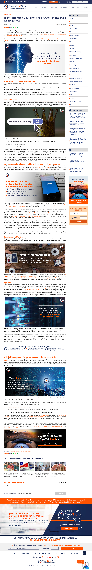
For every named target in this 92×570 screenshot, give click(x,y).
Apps (71, 18)
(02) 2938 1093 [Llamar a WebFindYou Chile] (21, 2)
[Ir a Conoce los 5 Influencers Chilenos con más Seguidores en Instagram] (11, 466)
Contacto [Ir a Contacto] (85, 7)
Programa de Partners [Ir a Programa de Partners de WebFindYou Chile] (42, 553)
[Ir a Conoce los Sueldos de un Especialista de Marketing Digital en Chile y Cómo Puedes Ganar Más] (42, 466)
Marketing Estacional (76, 71)
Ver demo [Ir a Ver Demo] (69, 528)
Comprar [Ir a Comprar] (46, 519)
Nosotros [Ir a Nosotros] (44, 7)
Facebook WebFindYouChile (39, 426)
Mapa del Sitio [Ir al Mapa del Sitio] (60, 553)
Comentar (60, 493)
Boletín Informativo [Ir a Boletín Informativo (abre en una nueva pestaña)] (58, 557)
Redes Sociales (74, 85)
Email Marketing (74, 35)
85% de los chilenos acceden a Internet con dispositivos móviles (39, 278)
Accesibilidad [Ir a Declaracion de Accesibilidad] (46, 566)
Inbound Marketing (75, 52)
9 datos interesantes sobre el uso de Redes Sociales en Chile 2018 (32, 213)
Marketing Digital (15, 451)
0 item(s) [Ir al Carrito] (63, 2)
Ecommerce (73, 32)
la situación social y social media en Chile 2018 (26, 216)
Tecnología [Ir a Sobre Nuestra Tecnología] (54, 7)
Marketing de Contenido (77, 65)
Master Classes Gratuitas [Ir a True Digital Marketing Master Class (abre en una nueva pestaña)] (80, 2)
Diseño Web (73, 28)
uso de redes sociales (42, 167)
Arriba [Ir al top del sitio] (84, 553)
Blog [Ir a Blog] (9, 14)
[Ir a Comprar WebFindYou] (53, 2)
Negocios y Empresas (25, 451)
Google (72, 48)
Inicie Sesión (7, 493)
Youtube (72, 105)
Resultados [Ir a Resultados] (63, 7)
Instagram (73, 55)
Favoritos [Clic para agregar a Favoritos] (74, 553)
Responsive (73, 91)
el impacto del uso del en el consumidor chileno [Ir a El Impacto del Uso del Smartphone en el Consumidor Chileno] (35, 275)
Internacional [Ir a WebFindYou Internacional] (30, 2)
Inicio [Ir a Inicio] (36, 7)
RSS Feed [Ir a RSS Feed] (55, 557)
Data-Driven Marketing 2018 (32, 289)
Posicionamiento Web (76, 81)
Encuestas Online (75, 38)
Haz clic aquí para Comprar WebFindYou (18, 407)
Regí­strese (15, 493)
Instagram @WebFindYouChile (56, 426)
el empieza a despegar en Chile (41, 288)
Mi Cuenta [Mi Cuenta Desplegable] (70, 1)
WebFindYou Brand (75, 101)
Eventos (72, 42)
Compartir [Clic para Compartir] (67, 2)
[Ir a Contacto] (78, 190)
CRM (71, 25)
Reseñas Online (74, 88)
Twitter (72, 98)
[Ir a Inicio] (15, 6)
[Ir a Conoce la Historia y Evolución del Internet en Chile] (27, 466)
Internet (72, 61)
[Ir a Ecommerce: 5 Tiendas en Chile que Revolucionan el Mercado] (58, 466)
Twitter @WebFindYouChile (11, 428)
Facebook (73, 45)
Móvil (71, 75)
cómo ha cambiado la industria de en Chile (51, 101)
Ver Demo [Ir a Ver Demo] (44, 1)
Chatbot (72, 22)
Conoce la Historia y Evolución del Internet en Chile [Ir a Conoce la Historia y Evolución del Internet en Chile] (35, 349)
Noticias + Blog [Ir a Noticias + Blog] (75, 7)
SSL (71, 95)
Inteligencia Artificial (76, 58)
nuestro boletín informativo (36, 417)
